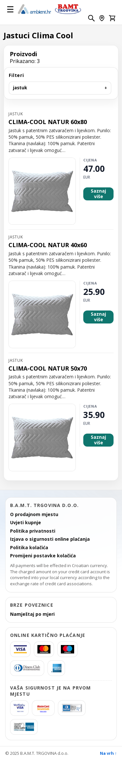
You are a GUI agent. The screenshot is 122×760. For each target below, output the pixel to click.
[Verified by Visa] (19, 708)
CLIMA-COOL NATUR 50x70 (47, 368)
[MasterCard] (44, 649)
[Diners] (27, 668)
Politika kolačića (29, 548)
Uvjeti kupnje (25, 523)
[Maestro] (67, 649)
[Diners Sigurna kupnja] (72, 708)
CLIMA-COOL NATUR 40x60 (47, 245)
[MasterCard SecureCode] (43, 708)
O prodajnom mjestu (34, 514)
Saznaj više (98, 193)
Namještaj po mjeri (32, 614)
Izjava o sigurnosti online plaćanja (50, 539)
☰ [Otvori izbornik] (10, 9)
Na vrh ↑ (108, 753)
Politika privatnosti (32, 531)
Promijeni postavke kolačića (43, 556)
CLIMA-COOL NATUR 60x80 (47, 122)
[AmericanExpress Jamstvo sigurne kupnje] (24, 727)
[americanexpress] (56, 668)
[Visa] (20, 649)
